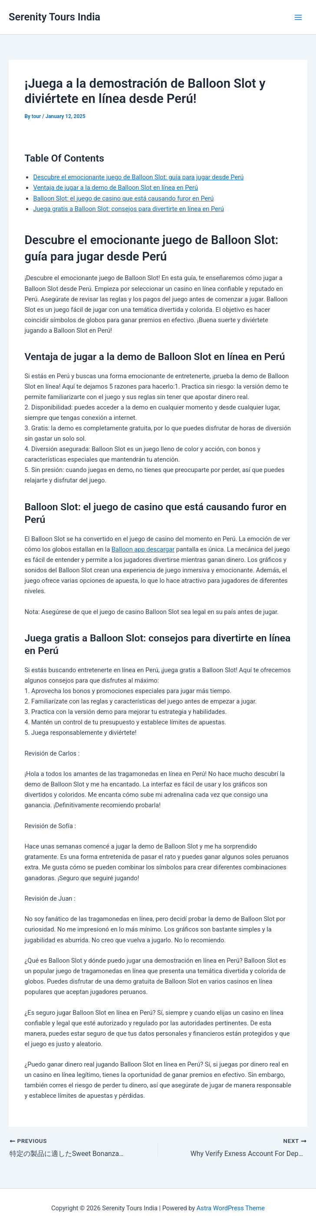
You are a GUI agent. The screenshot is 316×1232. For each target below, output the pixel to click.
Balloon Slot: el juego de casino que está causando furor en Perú (123, 198)
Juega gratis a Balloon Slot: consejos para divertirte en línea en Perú (128, 209)
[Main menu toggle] (298, 17)
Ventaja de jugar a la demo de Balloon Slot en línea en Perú (115, 188)
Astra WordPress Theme (231, 1208)
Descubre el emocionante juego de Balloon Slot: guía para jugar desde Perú (138, 177)
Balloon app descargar (143, 549)
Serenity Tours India (54, 17)
